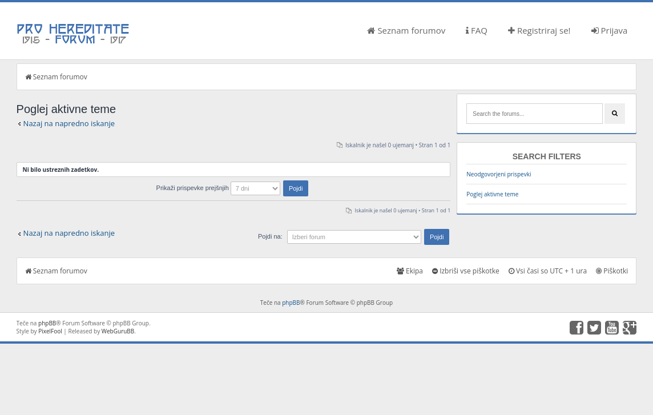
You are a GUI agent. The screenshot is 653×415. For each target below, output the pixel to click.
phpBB (291, 303)
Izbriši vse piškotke (465, 271)
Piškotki (612, 271)
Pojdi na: (270, 236)
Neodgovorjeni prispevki (498, 174)
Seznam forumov (406, 30)
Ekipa (410, 271)
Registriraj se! (539, 30)
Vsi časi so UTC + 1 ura (548, 271)
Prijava (609, 30)
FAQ (476, 30)
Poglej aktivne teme (492, 194)
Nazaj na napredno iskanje (69, 123)
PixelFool (50, 331)
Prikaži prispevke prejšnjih (232, 187)
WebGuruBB (118, 331)
